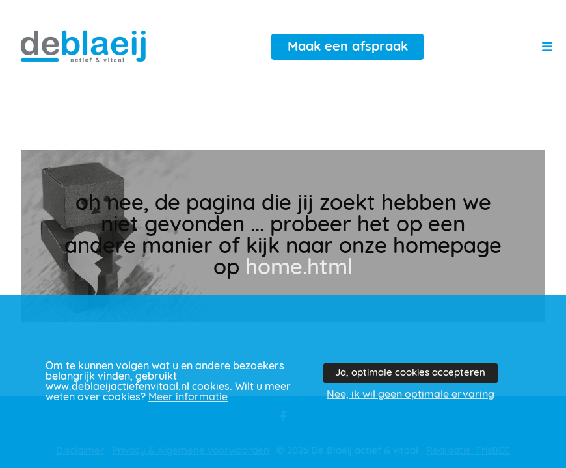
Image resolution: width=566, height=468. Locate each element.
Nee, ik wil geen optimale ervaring (410, 394)
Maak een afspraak (348, 46)
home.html (299, 268)
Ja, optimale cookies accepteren (410, 373)
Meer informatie (188, 397)
